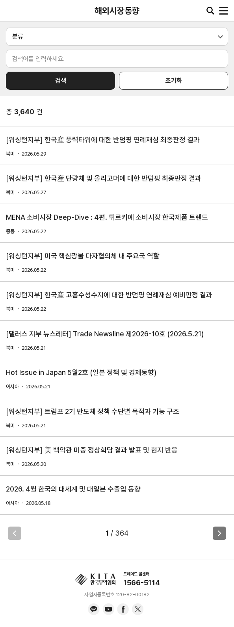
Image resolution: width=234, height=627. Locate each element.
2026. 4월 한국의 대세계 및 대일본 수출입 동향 (73, 489)
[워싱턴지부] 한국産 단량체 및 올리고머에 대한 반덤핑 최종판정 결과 (103, 178)
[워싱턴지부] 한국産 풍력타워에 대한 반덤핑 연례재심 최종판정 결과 (103, 139)
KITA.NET (12, 11)
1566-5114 (141, 583)
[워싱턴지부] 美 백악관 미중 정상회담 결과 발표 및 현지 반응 (92, 450)
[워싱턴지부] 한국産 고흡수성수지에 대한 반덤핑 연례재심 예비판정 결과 (109, 295)
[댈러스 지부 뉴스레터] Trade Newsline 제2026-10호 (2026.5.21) (105, 334)
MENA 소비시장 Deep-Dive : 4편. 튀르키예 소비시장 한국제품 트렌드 (107, 217)
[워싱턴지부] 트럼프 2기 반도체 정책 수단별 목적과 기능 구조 (92, 411)
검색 (60, 80)
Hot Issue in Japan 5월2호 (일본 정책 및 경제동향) (81, 372)
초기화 (173, 80)
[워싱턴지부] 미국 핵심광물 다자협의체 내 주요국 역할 (83, 256)
